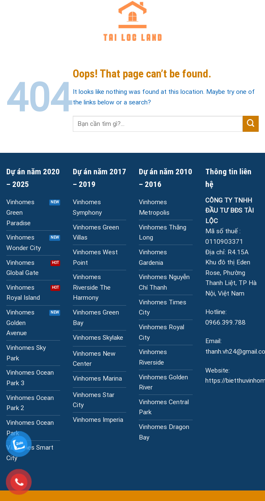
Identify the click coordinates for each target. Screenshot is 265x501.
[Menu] (11, 21)
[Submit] (251, 124)
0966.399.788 (225, 322)
